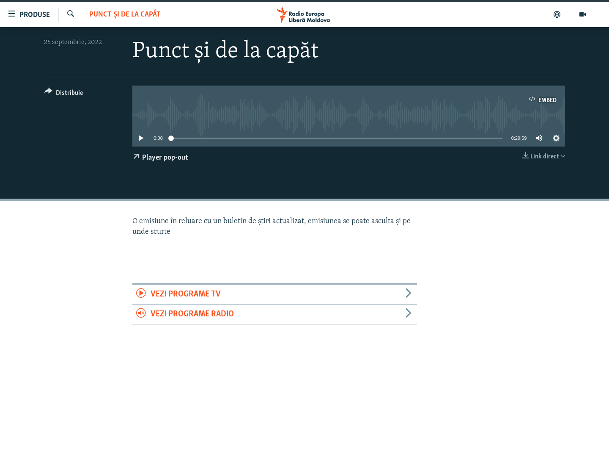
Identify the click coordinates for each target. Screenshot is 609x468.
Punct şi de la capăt (125, 15)
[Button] (63, 94)
